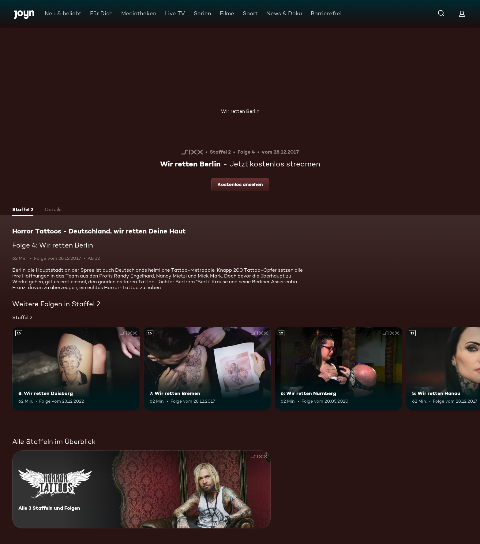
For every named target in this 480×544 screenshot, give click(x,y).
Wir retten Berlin (240, 111)
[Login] (462, 13)
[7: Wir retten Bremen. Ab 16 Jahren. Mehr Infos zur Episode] (207, 368)
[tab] (23, 210)
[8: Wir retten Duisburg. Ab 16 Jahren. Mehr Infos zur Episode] (76, 368)
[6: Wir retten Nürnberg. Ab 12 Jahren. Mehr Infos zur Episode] (338, 368)
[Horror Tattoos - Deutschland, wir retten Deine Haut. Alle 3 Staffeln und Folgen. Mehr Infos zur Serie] (141, 489)
